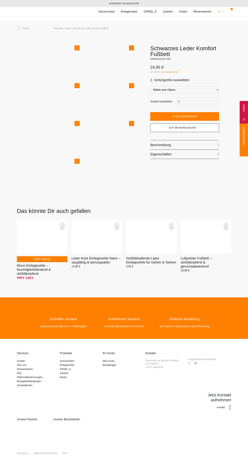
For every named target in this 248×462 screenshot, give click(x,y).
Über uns (21, 365)
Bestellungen (109, 365)
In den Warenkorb (185, 116)
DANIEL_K (65, 369)
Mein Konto (108, 361)
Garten (63, 377)
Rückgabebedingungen (29, 381)
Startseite (58, 28)
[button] (62, 226)
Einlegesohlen (67, 365)
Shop (68, 28)
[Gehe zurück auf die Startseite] (34, 12)
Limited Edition (244, 141)
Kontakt (21, 361)
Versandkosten (172, 72)
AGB (64, 453)
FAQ (19, 373)
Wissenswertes (25, 369)
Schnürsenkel (67, 361)
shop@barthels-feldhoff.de (202, 359)
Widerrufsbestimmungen (29, 377)
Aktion (244, 113)
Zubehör (64, 373)
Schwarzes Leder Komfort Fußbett (91, 28)
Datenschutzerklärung (45, 453)
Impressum (22, 453)
